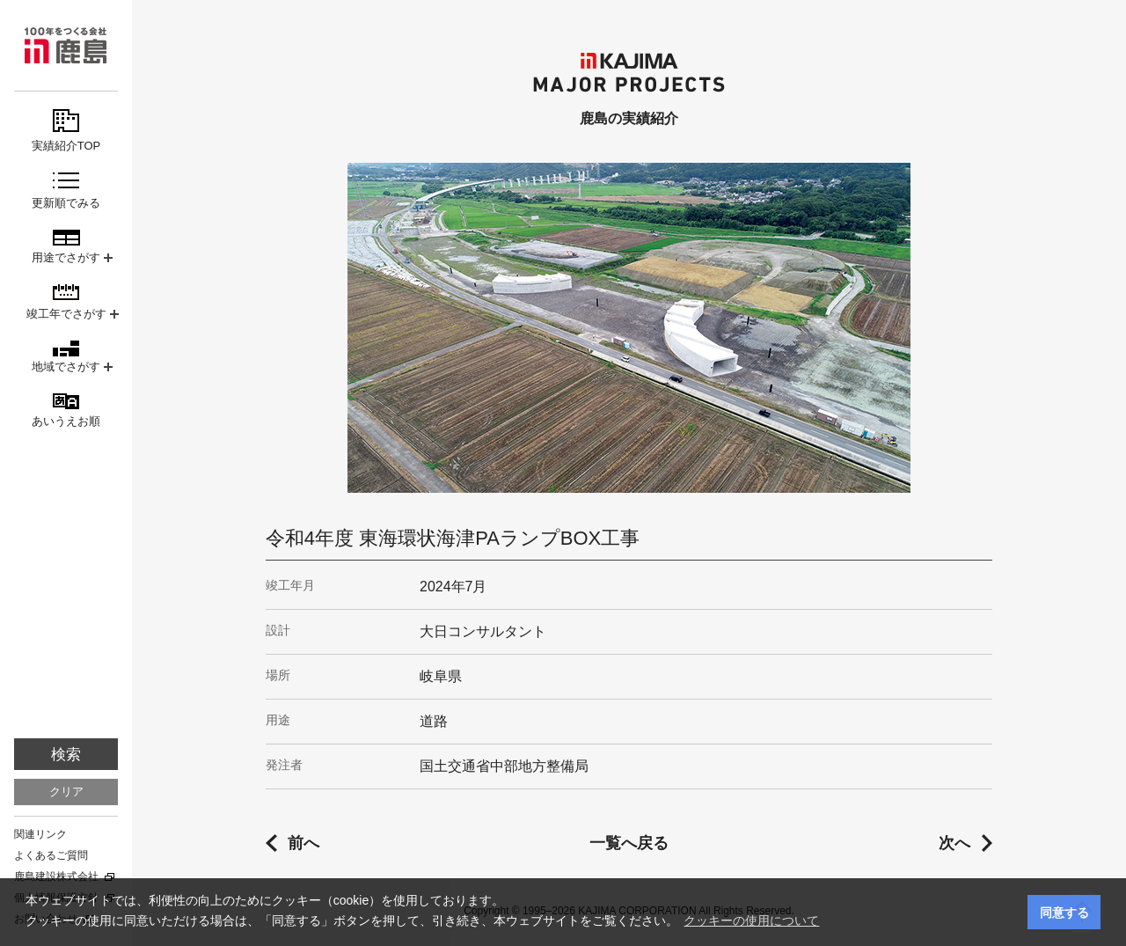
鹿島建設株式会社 (56, 876)
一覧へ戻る (629, 843)
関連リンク (40, 834)
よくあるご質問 (51, 855)
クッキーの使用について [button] (751, 920)
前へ (303, 843)
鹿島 (66, 45)
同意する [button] (1064, 913)
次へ (954, 843)
